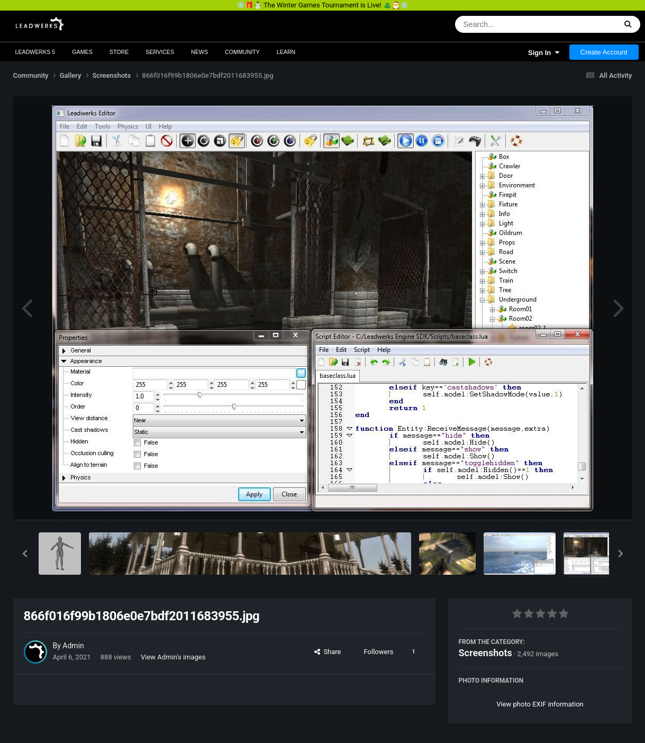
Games (82, 52)
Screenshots (485, 652)
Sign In (543, 53)
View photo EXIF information (540, 704)
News (199, 52)
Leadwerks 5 (35, 52)
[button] (25, 553)
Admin (73, 645)
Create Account (604, 52)
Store (119, 52)
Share (327, 652)
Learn (286, 52)
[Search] (508, 24)
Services (160, 52)
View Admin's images (173, 657)
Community (242, 52)
